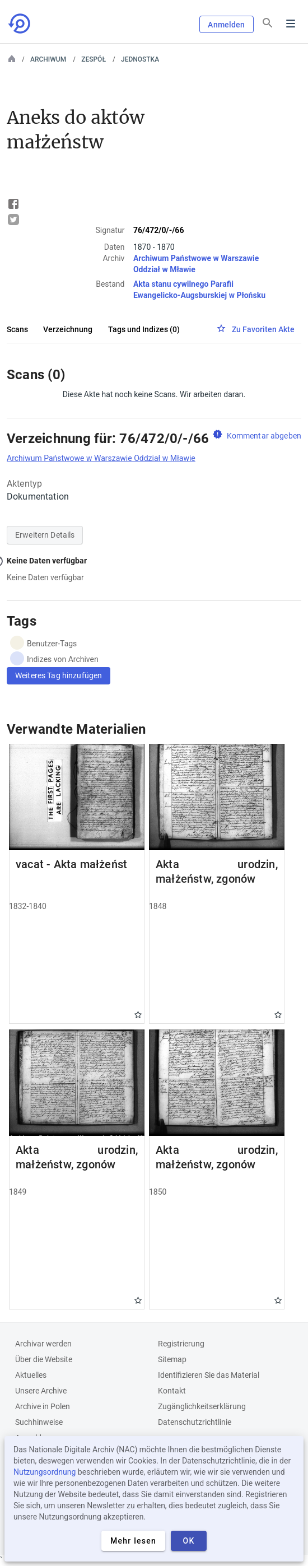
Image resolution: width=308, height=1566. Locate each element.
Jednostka (140, 59)
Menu (290, 23)
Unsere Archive (41, 1390)
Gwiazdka (138, 1014)
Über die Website (43, 1359)
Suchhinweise (39, 1422)
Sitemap (172, 1359)
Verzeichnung (67, 329)
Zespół (93, 59)
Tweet (13, 219)
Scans (17, 329)
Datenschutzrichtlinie (194, 1422)
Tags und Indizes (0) (144, 329)
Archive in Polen (42, 1406)
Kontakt (172, 1390)
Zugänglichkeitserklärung (202, 1406)
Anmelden (226, 24)
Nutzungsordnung (44, 1471)
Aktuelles (30, 1375)
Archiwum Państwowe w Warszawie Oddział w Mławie (101, 458)
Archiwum (48, 59)
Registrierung (181, 1343)
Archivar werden (43, 1343)
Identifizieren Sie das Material (208, 1375)
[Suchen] (268, 23)
